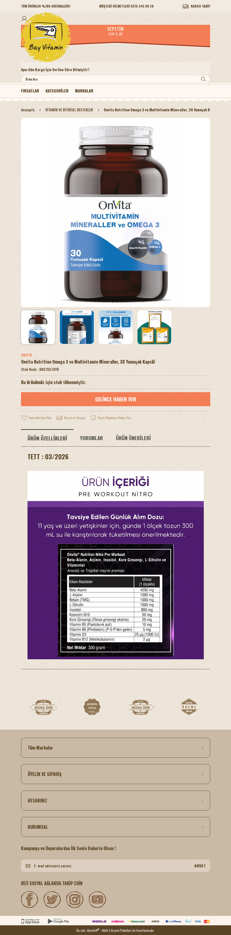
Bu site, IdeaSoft (88, 930)
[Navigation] (60, 90)
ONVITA (26, 355)
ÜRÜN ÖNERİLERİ (133, 438)
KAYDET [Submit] (200, 865)
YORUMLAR (91, 438)
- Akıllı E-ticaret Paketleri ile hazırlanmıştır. (127, 930)
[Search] (115, 79)
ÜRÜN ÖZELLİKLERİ (47, 438)
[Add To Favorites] (38, 418)
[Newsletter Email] (115, 866)
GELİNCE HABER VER (115, 399)
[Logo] (115, 37)
